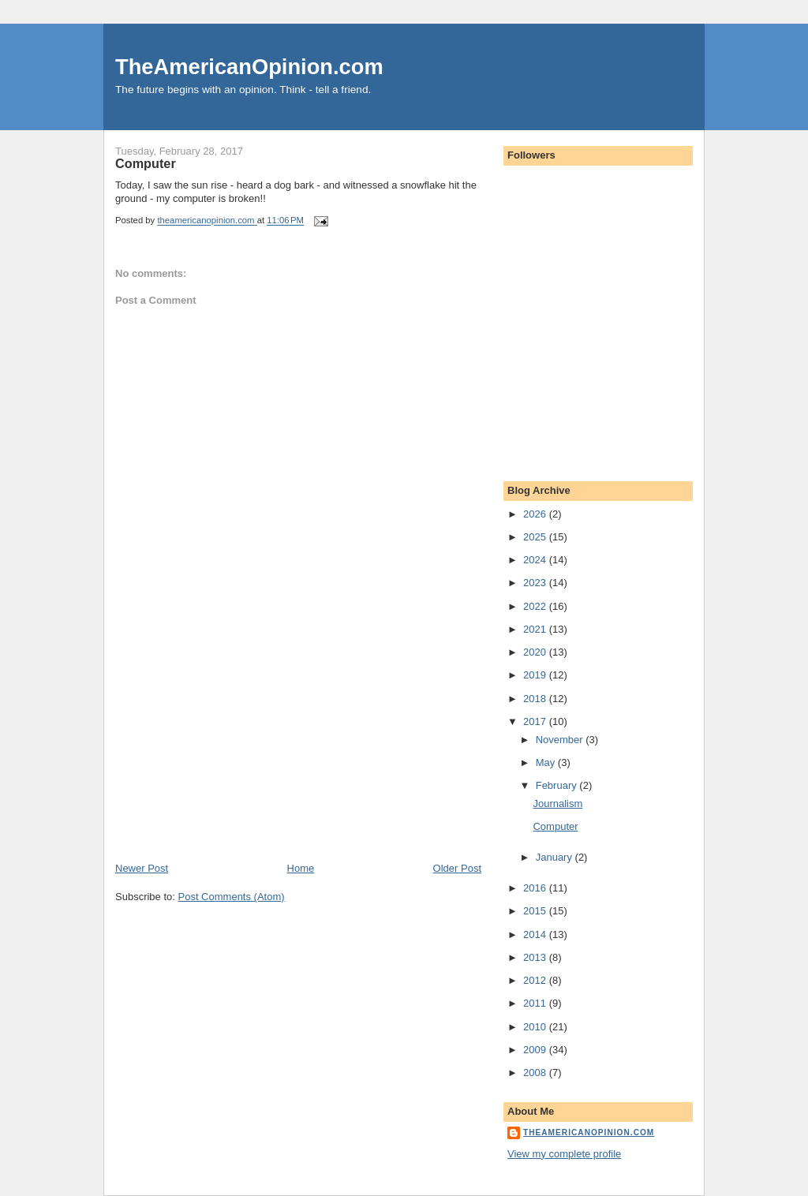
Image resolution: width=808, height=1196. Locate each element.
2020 (536, 652)
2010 (536, 1027)
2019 (536, 675)
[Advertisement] (233, 751)
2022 (536, 606)
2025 (536, 537)
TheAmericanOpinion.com (249, 66)
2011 (536, 1003)
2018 (536, 699)
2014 (536, 934)
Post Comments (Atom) (231, 897)
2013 (536, 957)
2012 (536, 980)
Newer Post (141, 868)
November (561, 740)
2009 (536, 1050)
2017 (536, 721)
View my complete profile (564, 1154)
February (558, 785)
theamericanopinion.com (588, 1132)
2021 (536, 629)
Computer (555, 826)
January (555, 857)
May (547, 762)
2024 (536, 560)
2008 (536, 1072)
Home (301, 868)
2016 (536, 888)
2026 (536, 514)
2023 (536, 583)
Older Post (457, 868)
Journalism (557, 803)
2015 (536, 911)
